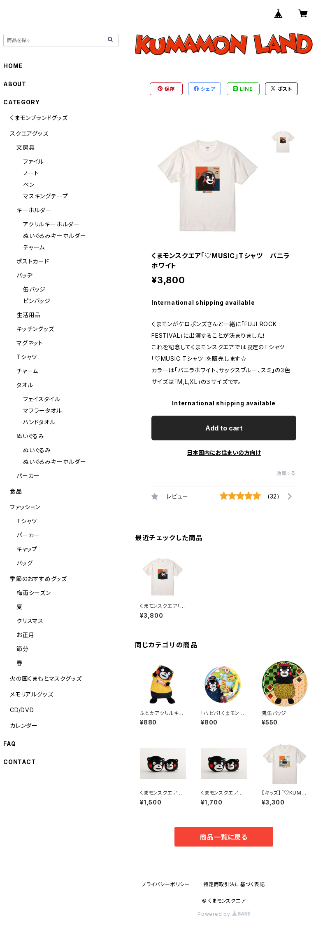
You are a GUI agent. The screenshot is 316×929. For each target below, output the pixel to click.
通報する (286, 473)
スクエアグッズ (29, 133)
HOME (13, 65)
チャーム (34, 247)
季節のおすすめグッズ (38, 578)
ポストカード (32, 261)
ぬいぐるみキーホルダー (54, 235)
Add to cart (224, 428)
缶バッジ (34, 289)
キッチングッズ (35, 328)
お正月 (25, 634)
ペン (29, 184)
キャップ (26, 549)
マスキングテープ (45, 196)
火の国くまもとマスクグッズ (45, 678)
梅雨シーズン (33, 592)
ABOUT (14, 83)
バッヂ (24, 275)
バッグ (24, 563)
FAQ (9, 743)
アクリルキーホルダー (51, 224)
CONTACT (19, 761)
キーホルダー (34, 210)
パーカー (28, 475)
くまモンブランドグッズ (39, 117)
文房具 (25, 147)
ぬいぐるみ (30, 436)
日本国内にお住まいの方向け (224, 452)
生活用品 (28, 314)
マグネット (29, 342)
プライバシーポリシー (166, 884)
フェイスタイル (41, 398)
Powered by (224, 914)
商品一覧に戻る (224, 837)
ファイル (33, 161)
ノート (31, 172)
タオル (24, 384)
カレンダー (24, 725)
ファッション (25, 506)
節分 (22, 648)
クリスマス (30, 620)
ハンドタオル (39, 422)
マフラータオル (42, 410)
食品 (16, 491)
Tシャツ (26, 356)
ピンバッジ (37, 300)
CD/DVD (22, 709)
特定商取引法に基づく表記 (234, 884)
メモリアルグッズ (31, 694)
